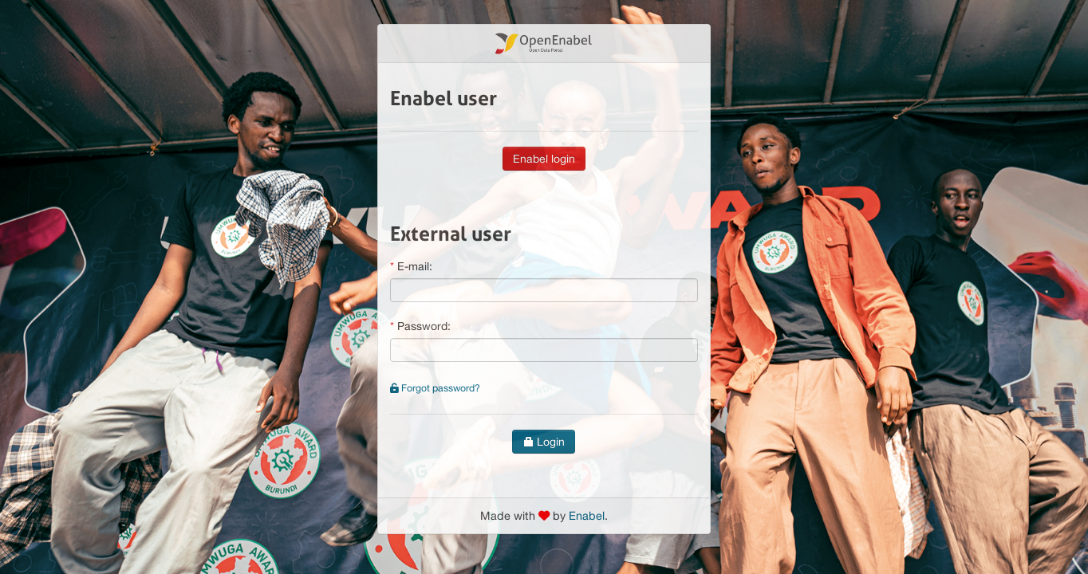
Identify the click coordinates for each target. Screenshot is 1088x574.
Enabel (587, 515)
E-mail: (414, 266)
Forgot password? (435, 388)
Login (543, 441)
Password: (424, 326)
